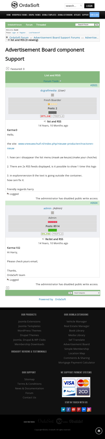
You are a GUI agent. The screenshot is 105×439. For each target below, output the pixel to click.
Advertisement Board (77, 344)
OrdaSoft (60, 299)
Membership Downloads (29, 344)
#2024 (93, 202)
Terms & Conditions (29, 383)
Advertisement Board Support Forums (57, 37)
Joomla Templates (29, 326)
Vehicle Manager (77, 321)
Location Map (76, 353)
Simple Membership (76, 348)
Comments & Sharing (77, 358)
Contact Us (29, 397)
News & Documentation (29, 388)
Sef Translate (77, 339)
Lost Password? (34, 33)
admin (47, 208)
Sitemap (29, 379)
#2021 (93, 85)
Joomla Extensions (29, 321)
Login (89, 6)
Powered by (46, 299)
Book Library (76, 330)
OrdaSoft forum (19, 37)
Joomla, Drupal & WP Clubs (29, 339)
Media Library (76, 335)
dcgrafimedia (48, 90)
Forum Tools (51, 81)
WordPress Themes (29, 330)
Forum (29, 24)
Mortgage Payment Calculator (76, 362)
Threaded (41, 24)
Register (23, 33)
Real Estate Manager (76, 326)
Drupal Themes (29, 335)
